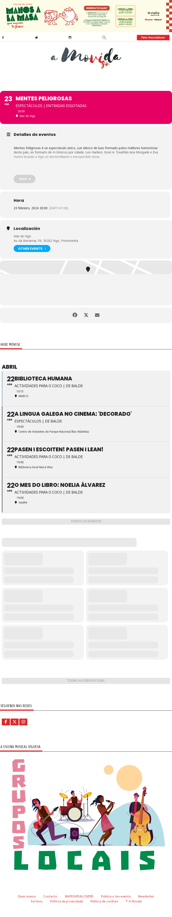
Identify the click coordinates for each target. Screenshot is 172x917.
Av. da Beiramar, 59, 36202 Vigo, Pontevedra (46, 240)
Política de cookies (104, 901)
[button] (104, 37)
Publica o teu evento (116, 896)
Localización (27, 229)
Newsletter (146, 896)
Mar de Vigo (22, 236)
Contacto (50, 896)
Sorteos (37, 901)
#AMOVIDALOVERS (79, 896)
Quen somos (27, 896)
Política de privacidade (66, 901)
